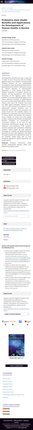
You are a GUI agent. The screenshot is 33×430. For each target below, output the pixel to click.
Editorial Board (18, 420)
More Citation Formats (11, 216)
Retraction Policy (7, 389)
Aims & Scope (6, 378)
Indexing (5, 397)
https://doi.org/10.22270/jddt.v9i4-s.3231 (16, 150)
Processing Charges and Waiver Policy (13, 394)
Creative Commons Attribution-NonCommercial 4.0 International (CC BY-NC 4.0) (16, 256)
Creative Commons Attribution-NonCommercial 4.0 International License (17, 425)
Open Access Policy (8, 392)
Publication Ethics (8, 384)
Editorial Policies (7, 381)
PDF (5, 161)
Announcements (8, 420)
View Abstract (9, 158)
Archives (10, 8)
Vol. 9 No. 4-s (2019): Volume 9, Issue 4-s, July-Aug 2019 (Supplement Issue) (16, 10)
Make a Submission (16, 365)
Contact (16, 422)
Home (4, 8)
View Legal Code (22, 427)
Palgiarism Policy (7, 386)
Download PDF (9, 163)
